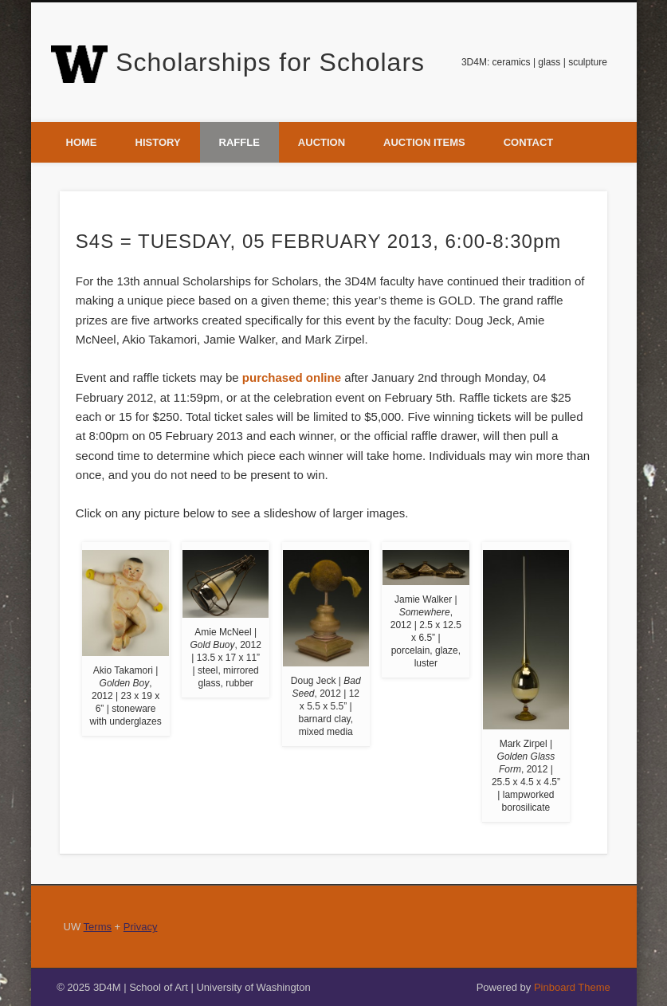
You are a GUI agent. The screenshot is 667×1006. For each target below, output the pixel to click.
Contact (529, 142)
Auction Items (424, 142)
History (158, 142)
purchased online (291, 377)
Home (81, 142)
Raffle (239, 142)
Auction (321, 142)
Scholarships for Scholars (270, 62)
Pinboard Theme (572, 987)
